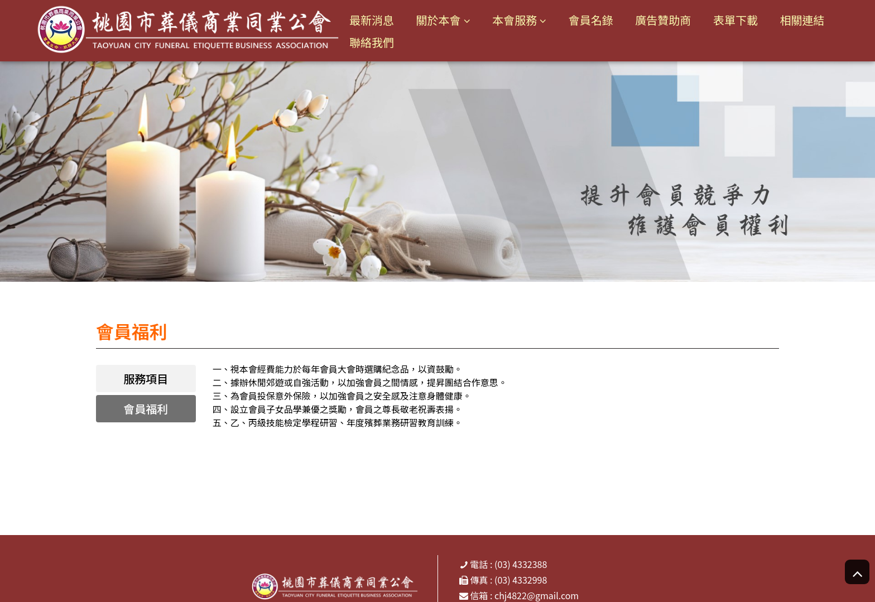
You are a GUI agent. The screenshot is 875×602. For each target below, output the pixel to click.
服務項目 (145, 378)
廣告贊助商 (663, 20)
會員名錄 (591, 20)
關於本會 (438, 20)
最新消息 (371, 20)
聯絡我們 (371, 42)
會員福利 (145, 409)
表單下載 (735, 20)
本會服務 (514, 20)
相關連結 (802, 20)
